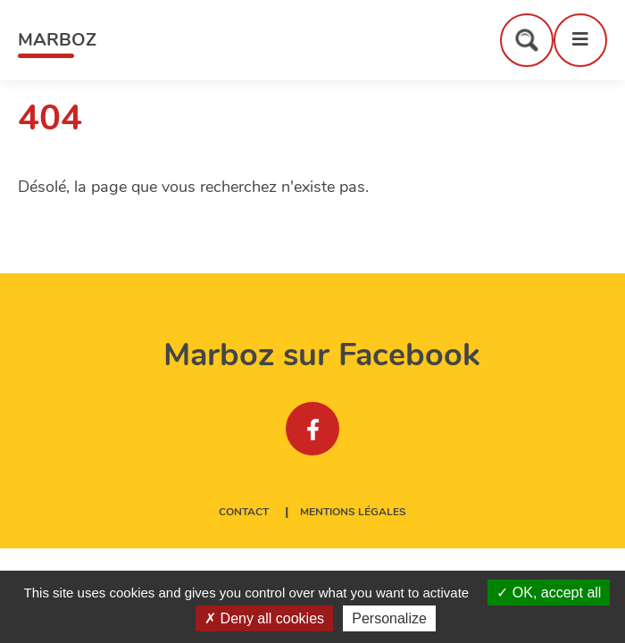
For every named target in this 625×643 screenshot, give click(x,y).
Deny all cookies (264, 618)
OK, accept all (548, 592)
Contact (244, 512)
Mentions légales (353, 512)
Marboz (57, 40)
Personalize (389, 618)
